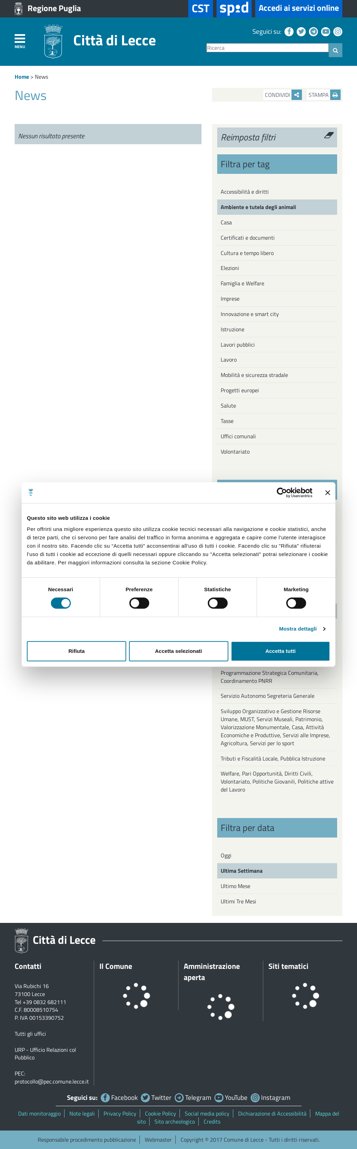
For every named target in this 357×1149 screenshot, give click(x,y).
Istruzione (232, 329)
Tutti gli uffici (30, 1034)
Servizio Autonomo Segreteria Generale (267, 696)
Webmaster (158, 1139)
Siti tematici (288, 966)
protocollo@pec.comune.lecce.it (52, 1081)
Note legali (82, 1113)
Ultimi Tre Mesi (238, 901)
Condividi (283, 95)
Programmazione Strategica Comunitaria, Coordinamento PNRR (270, 677)
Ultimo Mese (235, 886)
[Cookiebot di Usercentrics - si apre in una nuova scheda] (281, 492)
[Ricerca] (267, 48)
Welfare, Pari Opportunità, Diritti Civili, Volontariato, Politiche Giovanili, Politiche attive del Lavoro (277, 781)
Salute (228, 405)
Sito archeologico (174, 1121)
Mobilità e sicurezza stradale (254, 375)
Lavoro (229, 359)
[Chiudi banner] (327, 492)
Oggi (226, 855)
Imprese (230, 298)
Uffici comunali (238, 436)
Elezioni (230, 268)
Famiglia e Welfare (242, 283)
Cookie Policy (160, 1113)
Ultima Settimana (242, 870)
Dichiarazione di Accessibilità (272, 1113)
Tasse (227, 421)
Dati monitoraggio (39, 1113)
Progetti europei (240, 390)
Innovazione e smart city (250, 314)
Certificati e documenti (248, 237)
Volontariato (235, 451)
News (41, 76)
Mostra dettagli (298, 629)
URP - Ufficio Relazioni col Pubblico (45, 1054)
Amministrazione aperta (212, 971)
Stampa (325, 95)
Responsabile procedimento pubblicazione (87, 1139)
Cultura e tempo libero (247, 253)
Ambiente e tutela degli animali (258, 207)
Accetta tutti (280, 651)
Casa (226, 222)
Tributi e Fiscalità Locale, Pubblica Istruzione (273, 758)
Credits (212, 1121)
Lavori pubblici (238, 344)
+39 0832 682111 (44, 1002)
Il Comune (115, 966)
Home (22, 76)
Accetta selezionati (178, 651)
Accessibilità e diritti (245, 191)
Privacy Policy (120, 1113)
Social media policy (207, 1113)
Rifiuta (76, 651)
